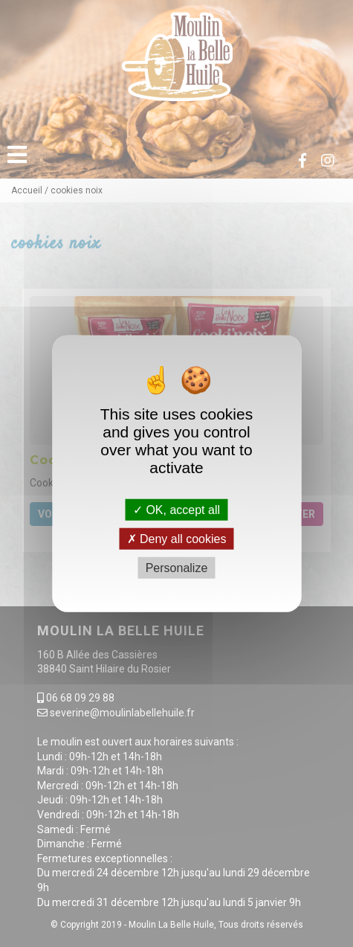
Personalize (177, 568)
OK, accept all (176, 509)
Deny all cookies (177, 538)
